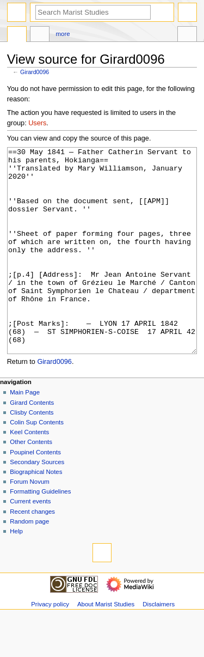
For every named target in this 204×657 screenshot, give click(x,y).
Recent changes (32, 552)
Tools (187, 35)
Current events (30, 542)
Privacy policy (50, 645)
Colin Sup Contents (37, 463)
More (63, 34)
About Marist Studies (105, 645)
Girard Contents (32, 443)
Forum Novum (30, 522)
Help (16, 572)
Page (17, 35)
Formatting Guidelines (40, 532)
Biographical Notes (36, 512)
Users (37, 123)
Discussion (39, 35)
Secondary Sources (37, 503)
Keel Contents (29, 473)
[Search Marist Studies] (93, 12)
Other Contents (31, 482)
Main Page (25, 433)
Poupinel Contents (35, 493)
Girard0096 (34, 72)
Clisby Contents (31, 453)
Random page (29, 562)
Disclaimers (159, 645)
